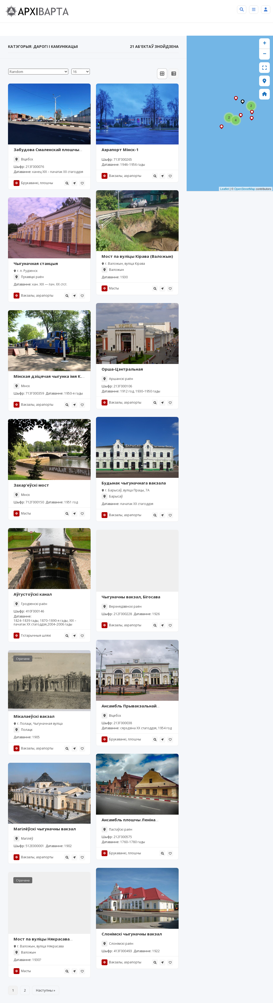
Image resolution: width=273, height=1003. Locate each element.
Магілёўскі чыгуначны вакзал (45, 828)
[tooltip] (67, 183)
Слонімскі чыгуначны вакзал (132, 933)
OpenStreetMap (244, 188)
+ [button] (264, 44)
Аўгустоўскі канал (33, 594)
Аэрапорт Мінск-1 (120, 149)
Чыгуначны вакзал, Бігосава (131, 596)
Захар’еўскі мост (31, 485)
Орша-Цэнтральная (122, 369)
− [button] (264, 54)
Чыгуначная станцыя (36, 263)
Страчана (23, 659)
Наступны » (45, 990)
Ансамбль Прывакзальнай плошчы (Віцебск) (129, 708)
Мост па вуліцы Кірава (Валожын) (137, 256)
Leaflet (224, 188)
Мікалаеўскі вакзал (34, 716)
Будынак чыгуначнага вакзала (134, 483)
